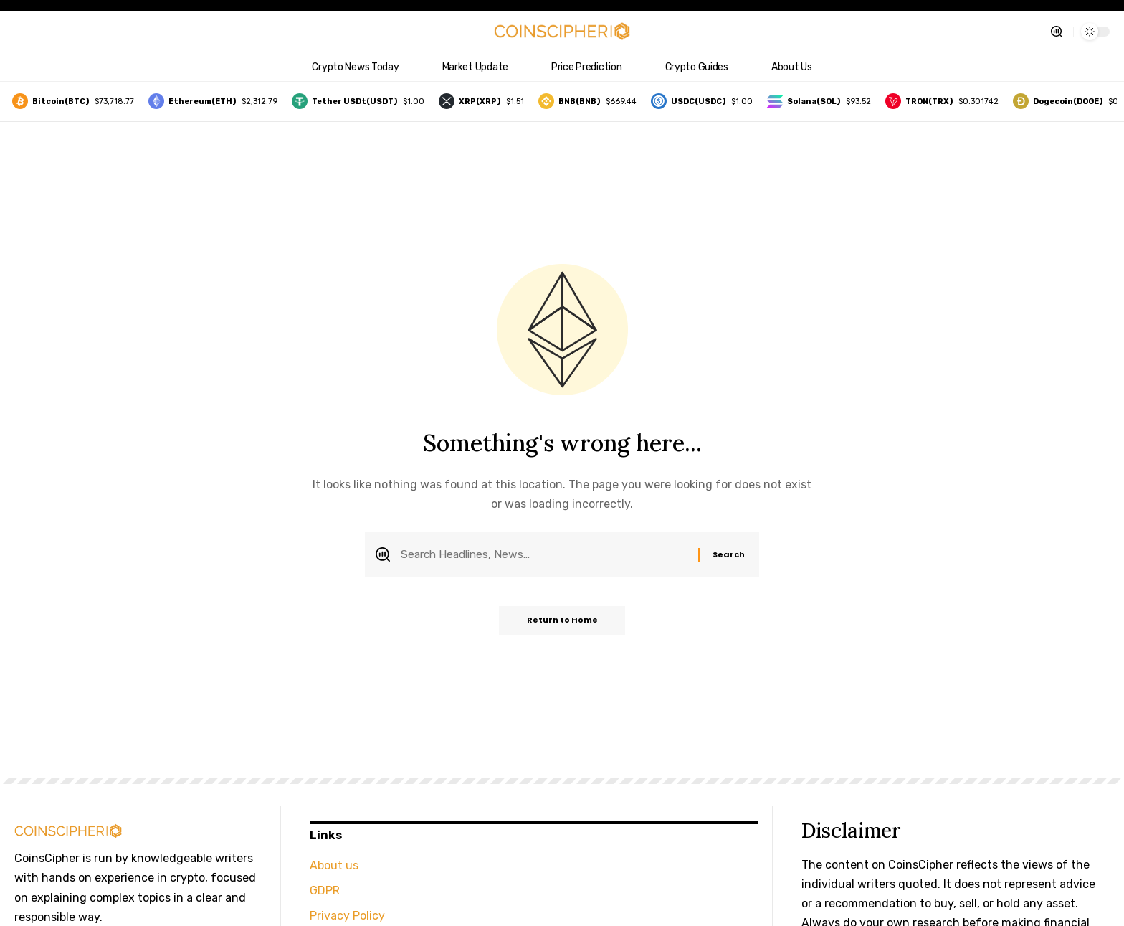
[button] (1056, 31)
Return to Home (562, 622)
